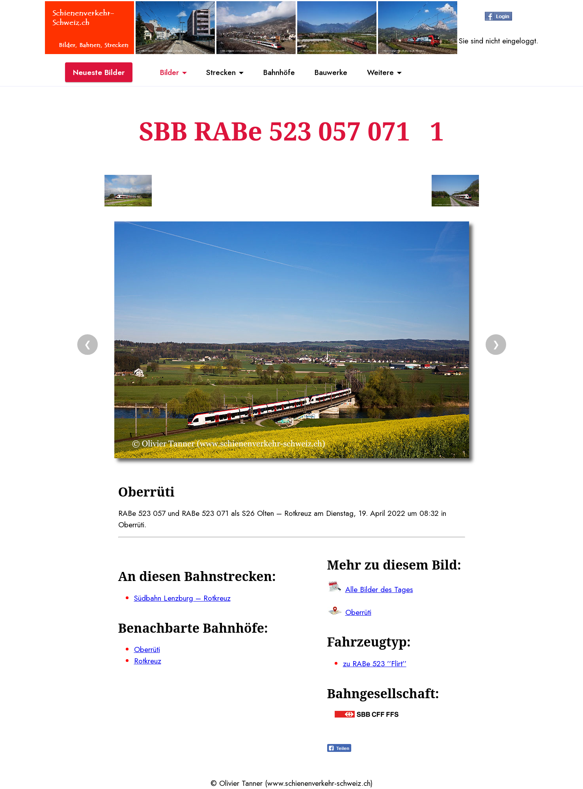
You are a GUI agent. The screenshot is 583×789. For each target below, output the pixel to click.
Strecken (221, 72)
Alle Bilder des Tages (379, 589)
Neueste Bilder (99, 72)
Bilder (169, 72)
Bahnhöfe (279, 72)
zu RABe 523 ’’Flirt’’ (374, 663)
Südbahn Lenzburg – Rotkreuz (182, 597)
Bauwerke (331, 72)
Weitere (380, 72)
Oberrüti (147, 649)
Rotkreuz (147, 660)
